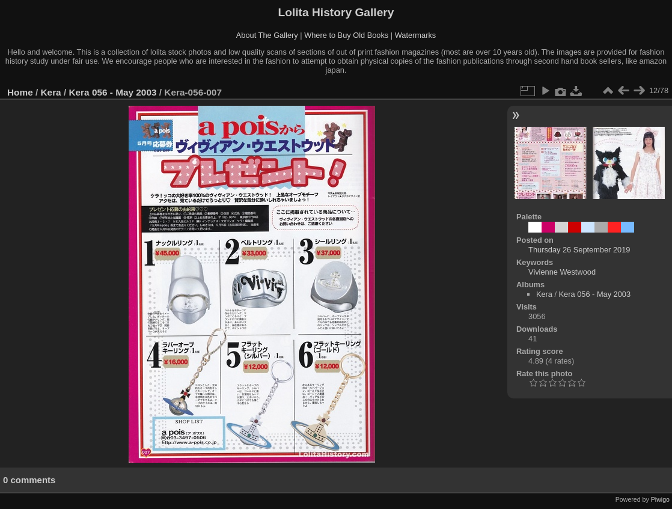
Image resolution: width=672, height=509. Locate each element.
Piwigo (660, 499)
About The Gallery (267, 35)
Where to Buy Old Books (346, 35)
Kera (51, 92)
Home (20, 92)
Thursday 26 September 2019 (579, 249)
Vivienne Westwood (562, 271)
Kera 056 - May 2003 (112, 92)
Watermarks (415, 35)
